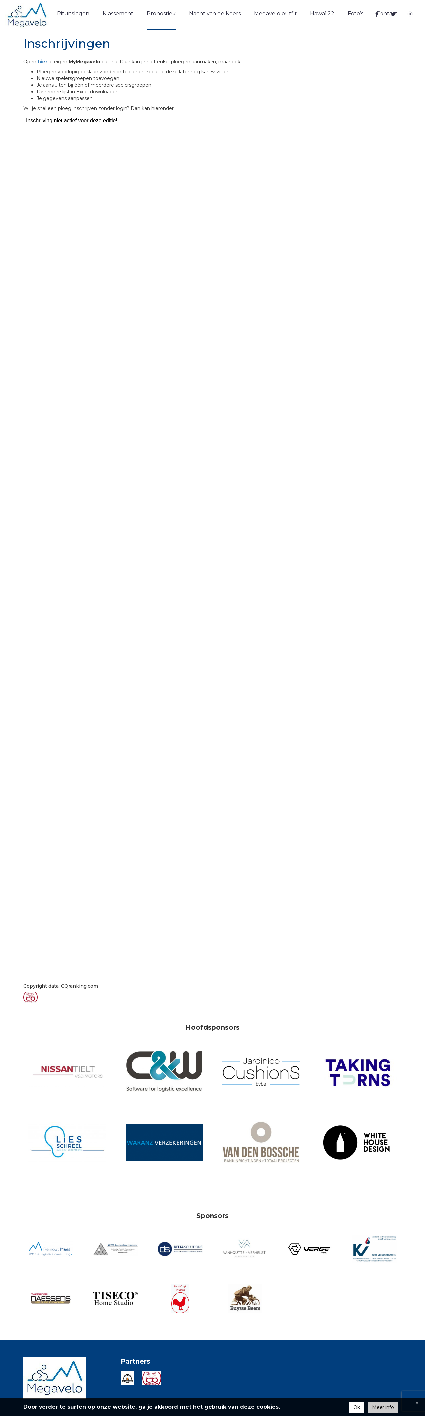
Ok (356, 1407)
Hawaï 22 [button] (322, 13)
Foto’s (355, 13)
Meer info (383, 1407)
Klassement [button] (118, 13)
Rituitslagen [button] (73, 13)
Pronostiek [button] (161, 13)
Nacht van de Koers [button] (215, 13)
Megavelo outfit (275, 13)
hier (43, 62)
